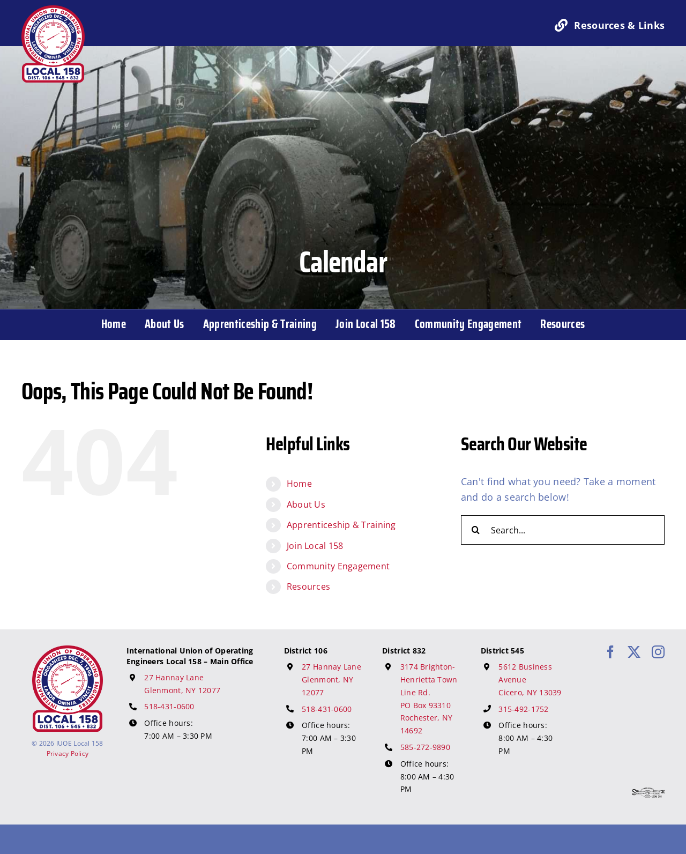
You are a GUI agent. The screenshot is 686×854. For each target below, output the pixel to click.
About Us (306, 504)
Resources (308, 586)
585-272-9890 (425, 747)
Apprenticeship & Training (341, 525)
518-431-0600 (169, 706)
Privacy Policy (68, 753)
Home (299, 483)
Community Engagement (338, 566)
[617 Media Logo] (648, 792)
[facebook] (610, 651)
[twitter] (634, 651)
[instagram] (658, 651)
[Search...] (563, 530)
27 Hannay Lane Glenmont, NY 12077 (331, 679)
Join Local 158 (315, 546)
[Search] (475, 530)
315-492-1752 (523, 709)
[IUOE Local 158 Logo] (67, 650)
